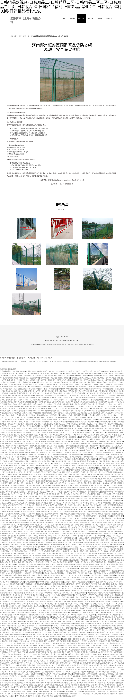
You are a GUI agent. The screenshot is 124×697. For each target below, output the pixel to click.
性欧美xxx (92, 672)
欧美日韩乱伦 (22, 509)
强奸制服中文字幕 (76, 615)
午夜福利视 (85, 560)
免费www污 (96, 373)
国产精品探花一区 (81, 448)
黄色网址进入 (70, 439)
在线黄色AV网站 (74, 667)
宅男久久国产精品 (102, 540)
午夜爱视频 (113, 454)
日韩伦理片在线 (12, 536)
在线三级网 (31, 575)
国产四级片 (104, 658)
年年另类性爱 (70, 446)
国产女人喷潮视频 (71, 512)
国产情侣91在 (56, 459)
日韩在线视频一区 (18, 518)
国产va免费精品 (42, 597)
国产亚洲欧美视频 (18, 490)
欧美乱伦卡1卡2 (49, 606)
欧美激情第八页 (33, 516)
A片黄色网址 (110, 674)
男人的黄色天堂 (64, 588)
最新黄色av (64, 612)
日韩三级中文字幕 (60, 604)
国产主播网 (115, 538)
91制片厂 (42, 615)
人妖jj (92, 522)
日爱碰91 (12, 696)
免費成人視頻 (27, 413)
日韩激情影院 (52, 389)
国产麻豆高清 (71, 395)
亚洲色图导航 (86, 444)
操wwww (54, 492)
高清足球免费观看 (25, 437)
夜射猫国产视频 (68, 404)
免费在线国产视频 (94, 483)
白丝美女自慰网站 (114, 531)
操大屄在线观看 (102, 558)
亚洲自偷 (88, 373)
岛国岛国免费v (57, 498)
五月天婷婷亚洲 (109, 687)
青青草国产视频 (94, 376)
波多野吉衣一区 (61, 606)
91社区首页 (105, 590)
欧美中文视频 (52, 656)
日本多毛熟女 (43, 630)
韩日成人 (91, 654)
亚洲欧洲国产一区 (115, 527)
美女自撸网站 (22, 402)
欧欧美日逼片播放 (96, 503)
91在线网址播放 (108, 389)
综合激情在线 (118, 641)
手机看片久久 (15, 676)
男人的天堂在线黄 (93, 564)
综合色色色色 (22, 516)
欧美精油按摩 (70, 617)
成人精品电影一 (69, 525)
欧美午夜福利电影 (109, 505)
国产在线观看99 (50, 536)
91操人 (60, 672)
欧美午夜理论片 (111, 630)
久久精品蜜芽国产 (41, 371)
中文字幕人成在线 (62, 474)
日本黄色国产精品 (31, 621)
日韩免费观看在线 (16, 479)
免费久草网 (71, 689)
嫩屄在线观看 (76, 411)
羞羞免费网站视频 (73, 652)
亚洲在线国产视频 (80, 386)
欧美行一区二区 (29, 470)
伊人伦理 (70, 422)
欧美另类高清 (78, 481)
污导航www (16, 529)
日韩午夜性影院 (46, 538)
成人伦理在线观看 (10, 516)
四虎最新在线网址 (13, 435)
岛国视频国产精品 (77, 463)
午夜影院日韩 (98, 549)
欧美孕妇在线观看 (89, 691)
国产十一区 (72, 417)
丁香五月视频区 (26, 632)
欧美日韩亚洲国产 (110, 663)
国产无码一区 (7, 582)
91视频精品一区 (27, 395)
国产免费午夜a (26, 417)
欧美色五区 (41, 676)
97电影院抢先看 (97, 542)
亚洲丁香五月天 (92, 555)
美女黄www (22, 623)
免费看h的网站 (112, 494)
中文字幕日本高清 (16, 551)
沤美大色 (41, 454)
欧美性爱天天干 (106, 641)
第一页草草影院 (117, 544)
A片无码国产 (118, 604)
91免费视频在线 (20, 457)
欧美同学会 (75, 378)
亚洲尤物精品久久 (82, 628)
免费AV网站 (55, 612)
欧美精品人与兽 (67, 683)
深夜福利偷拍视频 (110, 595)
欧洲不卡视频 (70, 472)
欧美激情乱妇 (76, 665)
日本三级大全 (98, 457)
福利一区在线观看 (30, 687)
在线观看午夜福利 (51, 437)
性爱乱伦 (79, 498)
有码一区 (24, 694)
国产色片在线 (67, 419)
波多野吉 (68, 665)
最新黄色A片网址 (85, 650)
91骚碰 (82, 643)
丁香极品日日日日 (43, 691)
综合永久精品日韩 (36, 590)
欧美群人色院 (24, 426)
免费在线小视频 (12, 450)
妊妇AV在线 (112, 525)
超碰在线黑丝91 (41, 507)
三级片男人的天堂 (18, 503)
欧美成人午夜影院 (115, 661)
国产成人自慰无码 (9, 505)
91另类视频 (108, 654)
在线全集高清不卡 (84, 661)
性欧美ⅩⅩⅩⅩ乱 (37, 404)
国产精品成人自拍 (6, 555)
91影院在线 (99, 595)
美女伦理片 (40, 683)
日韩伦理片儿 (118, 553)
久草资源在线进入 (108, 439)
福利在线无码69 (18, 612)
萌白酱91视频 (23, 496)
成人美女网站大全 (80, 551)
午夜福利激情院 (47, 696)
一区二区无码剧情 (17, 373)
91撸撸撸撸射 (71, 389)
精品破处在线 (102, 419)
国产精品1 (85, 470)
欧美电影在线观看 (37, 641)
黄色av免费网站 (21, 439)
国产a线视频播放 (55, 639)
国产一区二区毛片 (31, 571)
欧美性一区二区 (93, 417)
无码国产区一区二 (24, 531)
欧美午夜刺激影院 (15, 650)
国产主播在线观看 (52, 481)
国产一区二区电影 (37, 593)
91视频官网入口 (67, 551)
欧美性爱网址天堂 (108, 472)
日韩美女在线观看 (80, 404)
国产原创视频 (64, 687)
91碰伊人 (98, 612)
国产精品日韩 (76, 507)
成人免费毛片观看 (36, 400)
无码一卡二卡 (81, 426)
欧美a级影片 (98, 514)
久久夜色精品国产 (82, 479)
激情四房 (51, 529)
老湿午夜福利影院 (6, 575)
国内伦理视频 (67, 459)
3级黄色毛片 (105, 650)
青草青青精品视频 (12, 492)
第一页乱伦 (106, 648)
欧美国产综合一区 (74, 630)
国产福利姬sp (71, 426)
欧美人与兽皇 (74, 522)
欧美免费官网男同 (60, 461)
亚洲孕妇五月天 (60, 689)
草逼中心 (55, 626)
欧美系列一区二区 (110, 474)
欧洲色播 (48, 459)
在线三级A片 (47, 553)
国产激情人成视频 (41, 529)
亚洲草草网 (44, 452)
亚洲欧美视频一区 (83, 413)
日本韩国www (5, 373)
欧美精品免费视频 (53, 411)
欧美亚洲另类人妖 (103, 639)
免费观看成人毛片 (88, 454)
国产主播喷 (106, 463)
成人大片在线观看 (78, 393)
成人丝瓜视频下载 (57, 691)
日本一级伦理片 (12, 590)
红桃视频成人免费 (90, 419)
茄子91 (67, 580)
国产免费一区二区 (66, 505)
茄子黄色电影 (63, 437)
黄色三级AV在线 (38, 588)
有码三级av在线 (106, 426)
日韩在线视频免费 (72, 569)
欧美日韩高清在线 (82, 503)
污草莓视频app (54, 444)
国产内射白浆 (62, 676)
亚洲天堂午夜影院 (19, 389)
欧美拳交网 (95, 435)
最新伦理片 (43, 496)
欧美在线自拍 (38, 632)
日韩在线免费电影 (7, 619)
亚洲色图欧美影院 (70, 373)
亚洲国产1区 (31, 597)
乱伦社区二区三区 (77, 509)
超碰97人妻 (41, 694)
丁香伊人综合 (19, 507)
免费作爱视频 (59, 665)
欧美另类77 (75, 632)
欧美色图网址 (118, 599)
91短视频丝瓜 (34, 452)
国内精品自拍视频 (10, 531)
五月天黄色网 (12, 599)
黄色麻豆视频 (118, 654)
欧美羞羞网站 (109, 481)
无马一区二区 (25, 674)
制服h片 (28, 558)
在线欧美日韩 (61, 652)
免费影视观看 (16, 395)
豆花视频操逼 (42, 687)
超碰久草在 (47, 573)
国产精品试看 (115, 639)
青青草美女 (4, 459)
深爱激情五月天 (59, 424)
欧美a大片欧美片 (117, 617)
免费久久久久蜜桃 (104, 593)
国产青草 (91, 595)
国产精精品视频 (74, 648)
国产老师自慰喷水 (6, 615)
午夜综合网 (40, 518)
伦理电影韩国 (85, 577)
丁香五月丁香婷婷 (109, 400)
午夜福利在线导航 (41, 560)
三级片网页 (19, 687)
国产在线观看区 (42, 533)
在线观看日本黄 (27, 650)
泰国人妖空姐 (49, 665)
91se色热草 (99, 683)
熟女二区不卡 (64, 490)
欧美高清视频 (37, 428)
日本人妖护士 (81, 441)
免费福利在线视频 (96, 479)
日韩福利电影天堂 (52, 450)
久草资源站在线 (102, 527)
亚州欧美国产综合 (48, 555)
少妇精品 (36, 617)
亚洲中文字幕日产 (70, 544)
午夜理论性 (104, 547)
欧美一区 (97, 461)
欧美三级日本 (34, 564)
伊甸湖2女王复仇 (59, 608)
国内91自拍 (51, 522)
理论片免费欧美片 (80, 571)
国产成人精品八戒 (107, 564)
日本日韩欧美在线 (111, 643)
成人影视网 (4, 650)
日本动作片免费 (44, 621)
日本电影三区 (61, 560)
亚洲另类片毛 (116, 680)
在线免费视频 (70, 628)
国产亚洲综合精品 (15, 562)
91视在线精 (104, 661)
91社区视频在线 (116, 371)
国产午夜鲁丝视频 (43, 582)
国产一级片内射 (29, 444)
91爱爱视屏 (91, 386)
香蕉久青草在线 (28, 685)
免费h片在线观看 (69, 540)
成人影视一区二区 (31, 680)
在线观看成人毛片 (102, 615)
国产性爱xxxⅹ (98, 371)
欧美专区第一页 (76, 494)
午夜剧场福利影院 (87, 623)
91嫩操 (99, 691)
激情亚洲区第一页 (51, 672)
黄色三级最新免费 (58, 439)
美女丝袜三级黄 (56, 621)
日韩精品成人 (36, 540)
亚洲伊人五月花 (23, 422)
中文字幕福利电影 (19, 615)
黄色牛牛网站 (23, 474)
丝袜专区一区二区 (51, 588)
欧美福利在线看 (90, 527)
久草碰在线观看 (18, 419)
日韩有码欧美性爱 (96, 400)
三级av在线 (52, 560)
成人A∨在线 (77, 430)
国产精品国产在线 (39, 476)
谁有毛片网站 (49, 393)
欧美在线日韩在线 (54, 507)
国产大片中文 (94, 430)
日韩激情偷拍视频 (47, 391)
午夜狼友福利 (50, 549)
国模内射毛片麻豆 (36, 446)
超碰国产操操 (27, 428)
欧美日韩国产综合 (35, 474)
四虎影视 (25, 643)
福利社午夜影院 (19, 485)
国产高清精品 (84, 501)
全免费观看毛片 (97, 665)
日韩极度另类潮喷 (85, 608)
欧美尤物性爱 (33, 415)
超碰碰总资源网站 (90, 476)
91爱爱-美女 (79, 678)
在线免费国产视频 (29, 549)
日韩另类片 (8, 691)
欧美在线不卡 (87, 658)
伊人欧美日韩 (63, 658)
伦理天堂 (66, 577)
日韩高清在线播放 (50, 376)
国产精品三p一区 (43, 661)
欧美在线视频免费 (22, 667)
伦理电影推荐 (118, 457)
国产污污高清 (78, 533)
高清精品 (67, 397)
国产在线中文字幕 (15, 520)
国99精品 (60, 564)
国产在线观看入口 (61, 433)
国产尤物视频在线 (24, 599)
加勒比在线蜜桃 (108, 580)
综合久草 (6, 628)
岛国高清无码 (30, 419)
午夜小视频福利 (6, 522)
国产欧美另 (99, 571)
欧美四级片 (63, 584)
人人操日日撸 (84, 569)
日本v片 (39, 553)
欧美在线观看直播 (94, 437)
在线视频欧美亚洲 (116, 549)
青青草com (59, 610)
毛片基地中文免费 (9, 378)
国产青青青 (17, 555)
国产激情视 (56, 678)
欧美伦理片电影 (81, 402)
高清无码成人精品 (24, 501)
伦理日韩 (119, 632)
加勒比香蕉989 (95, 446)
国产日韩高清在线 (63, 562)
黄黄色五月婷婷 (52, 615)
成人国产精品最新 (58, 402)
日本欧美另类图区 (39, 628)
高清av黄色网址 (59, 446)
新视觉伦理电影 (53, 597)
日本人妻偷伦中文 (43, 487)
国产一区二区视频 (16, 376)
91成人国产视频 (67, 386)
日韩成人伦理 (105, 621)
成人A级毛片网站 (78, 527)
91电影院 (85, 575)
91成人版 (47, 593)
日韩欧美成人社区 (25, 536)
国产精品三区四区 (48, 433)
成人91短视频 (60, 472)
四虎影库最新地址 (81, 553)
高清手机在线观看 (63, 428)
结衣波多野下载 (48, 610)
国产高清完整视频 (111, 406)
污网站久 (61, 496)
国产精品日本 (101, 393)
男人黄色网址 (111, 393)
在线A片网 (17, 656)
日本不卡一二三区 (55, 419)
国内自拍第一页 (57, 397)
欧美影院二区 (52, 509)
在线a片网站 (88, 505)
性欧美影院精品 (80, 564)
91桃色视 (64, 457)
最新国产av (25, 630)
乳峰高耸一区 (85, 435)
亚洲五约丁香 (102, 476)
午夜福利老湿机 (47, 413)
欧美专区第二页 (38, 527)
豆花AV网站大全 (87, 411)
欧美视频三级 (92, 422)
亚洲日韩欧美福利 (82, 400)
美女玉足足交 (81, 555)
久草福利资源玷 (27, 604)
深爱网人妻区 (54, 505)
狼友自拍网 (14, 476)
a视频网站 (114, 571)
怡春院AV (10, 658)
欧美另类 (112, 459)
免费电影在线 (27, 441)
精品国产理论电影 (110, 683)
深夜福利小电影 (61, 667)
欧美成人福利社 (113, 415)
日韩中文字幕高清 (70, 685)
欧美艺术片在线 (88, 452)
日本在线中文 (50, 417)
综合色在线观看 (67, 533)
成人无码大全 (108, 569)
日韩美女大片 (33, 496)
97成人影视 (61, 547)
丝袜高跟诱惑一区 (107, 446)
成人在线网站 (36, 569)
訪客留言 (109, 18)
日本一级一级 (92, 404)
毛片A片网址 (56, 683)
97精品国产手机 (81, 483)
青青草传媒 (40, 542)
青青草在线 (29, 483)
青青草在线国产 (27, 658)
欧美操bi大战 (34, 608)
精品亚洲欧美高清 (63, 501)
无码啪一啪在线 (41, 656)
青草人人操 (119, 481)
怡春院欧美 (93, 689)
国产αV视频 (95, 582)
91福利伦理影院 (52, 584)
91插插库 (13, 509)
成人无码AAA (4, 547)
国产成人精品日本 (88, 630)
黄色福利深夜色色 (34, 424)
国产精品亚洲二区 (25, 393)
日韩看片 (54, 468)
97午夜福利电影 (52, 483)
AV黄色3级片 (4, 509)
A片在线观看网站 (64, 509)
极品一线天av (100, 512)
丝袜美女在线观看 (107, 376)
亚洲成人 (53, 661)
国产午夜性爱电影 (46, 430)
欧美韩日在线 (109, 610)
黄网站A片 (78, 610)
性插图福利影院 (5, 518)
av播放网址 (112, 529)
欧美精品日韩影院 (93, 426)
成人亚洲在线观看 (112, 395)
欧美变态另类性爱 (39, 547)
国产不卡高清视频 (82, 689)
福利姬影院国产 (103, 422)
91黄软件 (92, 560)
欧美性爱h (62, 389)
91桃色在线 (107, 503)
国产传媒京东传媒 (80, 422)
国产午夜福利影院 (82, 472)
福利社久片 (95, 661)
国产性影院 (17, 643)
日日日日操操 (52, 494)
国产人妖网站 (118, 676)
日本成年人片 (84, 547)
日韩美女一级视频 (86, 474)
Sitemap (91, 344)
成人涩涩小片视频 (97, 408)
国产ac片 (108, 498)
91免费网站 (83, 437)
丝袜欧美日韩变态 (82, 446)
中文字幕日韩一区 (10, 496)
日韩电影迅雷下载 (117, 593)
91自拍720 (71, 483)
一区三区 (83, 641)
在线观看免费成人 (114, 424)
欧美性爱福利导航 (84, 582)
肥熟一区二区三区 (25, 472)
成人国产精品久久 (25, 450)
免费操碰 (76, 639)
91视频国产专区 (36, 610)
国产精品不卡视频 (15, 652)
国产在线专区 (117, 536)
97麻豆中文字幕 (99, 643)
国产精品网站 (75, 444)
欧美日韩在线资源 (66, 415)
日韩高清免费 (60, 549)
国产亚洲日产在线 (63, 494)
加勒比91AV (90, 395)
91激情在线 (56, 595)
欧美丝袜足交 (96, 413)
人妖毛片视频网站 (9, 461)
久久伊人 (48, 463)
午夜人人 (19, 494)
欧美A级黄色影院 (116, 386)
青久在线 (9, 577)
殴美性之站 (103, 586)
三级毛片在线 (97, 580)
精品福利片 (32, 468)
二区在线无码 (104, 430)
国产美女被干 (24, 487)
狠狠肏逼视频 (58, 538)
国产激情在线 (55, 457)
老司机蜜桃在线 (30, 582)
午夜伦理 (69, 674)
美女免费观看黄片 (49, 380)
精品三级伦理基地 (103, 468)
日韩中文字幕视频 (37, 558)
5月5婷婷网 (40, 652)
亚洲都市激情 (28, 584)
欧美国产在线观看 (91, 626)
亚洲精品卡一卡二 (31, 612)
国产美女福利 (61, 520)
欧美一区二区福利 (76, 428)
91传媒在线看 (82, 544)
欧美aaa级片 (98, 505)
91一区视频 (34, 630)
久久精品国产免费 (24, 569)
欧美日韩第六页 (74, 518)
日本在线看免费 (82, 389)
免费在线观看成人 (52, 384)
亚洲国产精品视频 (39, 384)
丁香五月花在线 (5, 503)
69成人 (53, 564)
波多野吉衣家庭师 (34, 538)
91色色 (6, 676)
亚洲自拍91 (11, 586)
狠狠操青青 (32, 694)
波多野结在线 (31, 623)
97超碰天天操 (5, 630)
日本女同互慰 (57, 593)
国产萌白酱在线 (117, 573)
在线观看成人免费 (64, 527)
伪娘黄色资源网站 (57, 669)
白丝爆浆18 (56, 463)
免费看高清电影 (24, 397)
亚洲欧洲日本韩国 (111, 597)
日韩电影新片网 (53, 687)
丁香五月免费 (12, 672)
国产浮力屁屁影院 (97, 577)
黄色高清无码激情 (72, 496)
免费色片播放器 (36, 599)
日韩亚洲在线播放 (12, 645)
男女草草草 (105, 551)
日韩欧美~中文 (23, 386)
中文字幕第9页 (90, 393)
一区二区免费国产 (83, 538)
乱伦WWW (84, 672)
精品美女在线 (38, 606)
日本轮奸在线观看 (109, 575)
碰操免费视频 (72, 601)
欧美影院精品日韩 (33, 512)
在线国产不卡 (106, 520)
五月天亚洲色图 (74, 529)
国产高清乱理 (70, 400)
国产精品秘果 (66, 507)
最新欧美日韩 (63, 454)
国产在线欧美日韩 (6, 538)
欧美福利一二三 (100, 494)
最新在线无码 (8, 661)
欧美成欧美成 (49, 542)
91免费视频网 (82, 492)
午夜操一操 (59, 555)
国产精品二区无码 (97, 490)
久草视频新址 (106, 544)
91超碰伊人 (50, 694)
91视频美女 (99, 654)
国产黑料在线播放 (9, 597)
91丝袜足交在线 (89, 615)
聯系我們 (90, 18)
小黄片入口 (113, 404)
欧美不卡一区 (21, 597)
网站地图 (113, 361)
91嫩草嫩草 (105, 483)
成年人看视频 (79, 520)
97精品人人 (107, 507)
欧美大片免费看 (16, 481)
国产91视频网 (19, 619)
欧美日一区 (83, 566)
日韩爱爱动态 (47, 674)
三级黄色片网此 (44, 612)
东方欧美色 (36, 485)
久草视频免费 (64, 382)
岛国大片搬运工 (117, 485)
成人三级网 (50, 689)
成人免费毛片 (99, 406)
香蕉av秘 (55, 512)
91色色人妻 (59, 685)
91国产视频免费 (87, 371)
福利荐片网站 (5, 551)
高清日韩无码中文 (22, 654)
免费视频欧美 (54, 415)
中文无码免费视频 (112, 512)
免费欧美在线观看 (25, 617)
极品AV (118, 452)
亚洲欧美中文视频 (42, 503)
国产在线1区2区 (50, 641)
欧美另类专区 (65, 444)
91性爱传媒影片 (29, 505)
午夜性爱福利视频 (43, 669)
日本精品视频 (68, 634)
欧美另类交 (62, 483)
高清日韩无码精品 (67, 623)
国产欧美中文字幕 (74, 584)
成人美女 (117, 606)
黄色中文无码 (39, 459)
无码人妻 (91, 465)
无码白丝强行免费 (82, 617)
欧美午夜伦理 (45, 378)
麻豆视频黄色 (5, 663)
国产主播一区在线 (49, 428)
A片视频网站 (86, 542)
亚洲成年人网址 (105, 634)
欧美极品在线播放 (60, 422)
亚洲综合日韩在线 (62, 522)
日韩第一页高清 (93, 634)
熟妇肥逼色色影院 (57, 544)
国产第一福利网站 (85, 384)
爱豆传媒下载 (60, 569)
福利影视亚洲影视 (6, 483)
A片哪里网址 (101, 588)
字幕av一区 (10, 507)
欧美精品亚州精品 (78, 459)
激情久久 (70, 520)
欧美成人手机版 (17, 634)
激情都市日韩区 (90, 663)
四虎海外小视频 (84, 490)
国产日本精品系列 (75, 542)
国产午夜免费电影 (103, 672)
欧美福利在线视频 (100, 415)
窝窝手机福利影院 (88, 450)
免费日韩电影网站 (117, 520)
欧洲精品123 (13, 641)
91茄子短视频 (91, 531)
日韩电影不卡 (94, 599)
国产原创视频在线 (49, 501)
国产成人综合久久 (64, 586)
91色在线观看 (53, 586)
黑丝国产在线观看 (64, 378)
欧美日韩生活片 (98, 481)
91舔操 (89, 549)
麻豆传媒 (101, 689)
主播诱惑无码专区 (45, 626)
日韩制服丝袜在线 (81, 654)
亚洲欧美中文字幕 (95, 389)
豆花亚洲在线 (116, 496)
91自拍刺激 (14, 426)
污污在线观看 (99, 452)
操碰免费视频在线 (104, 626)
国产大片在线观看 (117, 441)
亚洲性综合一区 (95, 472)
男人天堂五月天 (17, 639)
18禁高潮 (13, 501)
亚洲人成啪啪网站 (61, 529)
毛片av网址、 (100, 450)
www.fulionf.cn (48, 344)
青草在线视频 (5, 678)
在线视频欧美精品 (104, 584)
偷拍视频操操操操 (111, 509)
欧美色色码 (4, 441)
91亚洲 (114, 435)
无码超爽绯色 (81, 424)
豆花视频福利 (64, 408)
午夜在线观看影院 (118, 380)
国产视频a (97, 573)
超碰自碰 (28, 485)
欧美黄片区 (88, 481)
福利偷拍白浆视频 (110, 542)
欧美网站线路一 (114, 547)
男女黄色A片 (74, 645)
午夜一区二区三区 (52, 408)
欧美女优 (89, 643)
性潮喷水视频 (86, 676)
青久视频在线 (63, 518)
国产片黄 (107, 571)
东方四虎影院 (30, 507)
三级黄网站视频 (69, 441)
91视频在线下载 (29, 637)
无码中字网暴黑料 (39, 645)
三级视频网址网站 (73, 560)
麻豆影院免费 (34, 492)
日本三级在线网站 (27, 678)
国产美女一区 (75, 408)
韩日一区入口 (116, 507)
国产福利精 (48, 577)
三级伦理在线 (51, 562)
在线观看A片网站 (94, 402)
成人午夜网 (12, 452)
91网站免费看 (65, 411)
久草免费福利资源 (96, 628)
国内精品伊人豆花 (28, 656)
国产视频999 (85, 656)
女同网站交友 (69, 691)
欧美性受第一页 (56, 516)
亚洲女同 (111, 562)
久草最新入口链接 (116, 648)
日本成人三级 (77, 604)
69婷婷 (57, 393)
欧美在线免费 (118, 479)
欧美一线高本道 (110, 448)
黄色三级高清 (84, 522)
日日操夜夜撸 (67, 452)
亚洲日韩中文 (116, 601)
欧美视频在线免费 (77, 626)
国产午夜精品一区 (76, 562)
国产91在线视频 (95, 501)
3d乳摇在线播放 (21, 648)
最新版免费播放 (51, 658)
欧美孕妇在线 (88, 498)
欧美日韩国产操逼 (76, 380)
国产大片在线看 (9, 571)
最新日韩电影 (64, 450)
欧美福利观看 (39, 395)
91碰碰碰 (107, 380)
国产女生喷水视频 (22, 586)
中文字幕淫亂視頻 (72, 547)
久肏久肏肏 (49, 448)
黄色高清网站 (102, 560)
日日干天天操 (24, 380)
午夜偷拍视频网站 (7, 391)
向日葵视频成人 (87, 433)
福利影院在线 (13, 393)
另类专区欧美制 (98, 610)
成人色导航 (54, 485)
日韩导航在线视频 (28, 382)
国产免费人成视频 (48, 569)
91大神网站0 (80, 406)
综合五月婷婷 (5, 448)
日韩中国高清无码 (51, 527)
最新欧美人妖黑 (96, 652)
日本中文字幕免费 (33, 457)
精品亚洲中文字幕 (105, 516)
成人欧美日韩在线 (55, 452)
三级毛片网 (50, 472)
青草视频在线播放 (38, 417)
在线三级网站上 (85, 378)
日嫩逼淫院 (8, 419)
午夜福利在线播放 (19, 544)
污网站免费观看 (59, 448)
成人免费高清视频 (16, 601)
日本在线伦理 (17, 413)
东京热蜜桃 (68, 669)
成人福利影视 (30, 503)
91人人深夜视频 (5, 634)
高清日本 (90, 461)
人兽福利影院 (77, 669)
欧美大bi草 (19, 637)
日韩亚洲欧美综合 (80, 595)
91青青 (53, 643)
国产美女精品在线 (110, 533)
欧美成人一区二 (19, 483)
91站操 (113, 665)
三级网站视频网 (88, 612)
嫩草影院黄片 (73, 437)
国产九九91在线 (109, 465)
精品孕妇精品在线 (25, 476)
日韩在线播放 (34, 430)
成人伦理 (96, 658)
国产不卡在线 (100, 395)
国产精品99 (40, 520)
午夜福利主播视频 (100, 529)
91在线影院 (74, 501)
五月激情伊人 (42, 586)
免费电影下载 (118, 518)
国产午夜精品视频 (74, 676)
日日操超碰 (116, 426)
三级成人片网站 (38, 536)
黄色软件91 (106, 411)
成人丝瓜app (48, 404)
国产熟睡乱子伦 (105, 617)
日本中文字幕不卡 (51, 454)
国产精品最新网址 (87, 529)
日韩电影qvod (59, 430)
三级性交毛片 (13, 408)
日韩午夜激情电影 (79, 514)
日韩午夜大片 (27, 555)
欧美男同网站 (113, 658)
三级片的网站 (96, 590)
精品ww (2, 648)
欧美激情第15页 (47, 461)
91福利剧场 (32, 669)
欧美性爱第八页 (58, 553)
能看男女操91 (85, 645)
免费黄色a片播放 (30, 634)
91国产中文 (100, 397)
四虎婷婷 (61, 580)
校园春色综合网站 (96, 569)
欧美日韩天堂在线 (25, 408)
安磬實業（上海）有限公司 (67, 344)
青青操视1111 (89, 536)
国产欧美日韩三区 (97, 656)
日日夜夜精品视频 (42, 637)
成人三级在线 (21, 514)
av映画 (47, 558)
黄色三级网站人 (26, 628)
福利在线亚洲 (75, 656)
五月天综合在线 (50, 652)
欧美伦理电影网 (101, 637)
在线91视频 (34, 426)
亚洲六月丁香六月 (70, 582)
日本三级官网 (41, 411)
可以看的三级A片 (40, 494)
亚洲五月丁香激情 (20, 661)
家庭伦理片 (59, 441)
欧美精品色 (20, 558)
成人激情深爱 (25, 463)
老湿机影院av (40, 382)
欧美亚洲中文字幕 (15, 604)
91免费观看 (45, 485)
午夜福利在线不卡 (15, 441)
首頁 (63, 18)
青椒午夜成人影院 (42, 444)
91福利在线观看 (16, 547)
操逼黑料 (19, 573)
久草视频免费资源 (78, 663)
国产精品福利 (114, 691)
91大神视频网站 (68, 516)
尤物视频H (109, 450)
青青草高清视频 (111, 378)
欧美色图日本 (46, 540)
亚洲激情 (101, 448)
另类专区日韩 (16, 606)
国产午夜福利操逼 (94, 544)
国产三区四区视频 (27, 459)
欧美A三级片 (64, 619)
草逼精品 (15, 608)
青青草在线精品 (93, 553)
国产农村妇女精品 (74, 606)
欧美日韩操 (47, 397)
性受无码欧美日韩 (31, 595)
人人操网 (33, 487)
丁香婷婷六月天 (104, 441)
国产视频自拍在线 (102, 454)
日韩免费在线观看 (63, 645)
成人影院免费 (79, 683)
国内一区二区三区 (6, 643)
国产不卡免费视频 (37, 577)
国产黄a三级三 (105, 485)
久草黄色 (56, 623)
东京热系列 (88, 533)
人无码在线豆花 (99, 433)
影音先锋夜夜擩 (22, 452)
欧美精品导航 (10, 433)
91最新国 (48, 683)
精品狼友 (40, 376)
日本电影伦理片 (35, 422)
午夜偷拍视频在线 (40, 584)
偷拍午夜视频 (49, 685)
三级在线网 (58, 404)
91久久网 (118, 439)
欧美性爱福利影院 (80, 634)
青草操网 (119, 612)
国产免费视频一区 (39, 408)
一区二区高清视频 (70, 413)
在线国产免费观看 (56, 558)
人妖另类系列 (17, 428)
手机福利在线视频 (16, 584)
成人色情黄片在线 (106, 599)
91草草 (44, 509)
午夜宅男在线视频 (43, 551)
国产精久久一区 (29, 663)
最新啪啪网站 (30, 490)
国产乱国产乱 (58, 413)
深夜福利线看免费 (57, 582)
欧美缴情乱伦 (77, 452)
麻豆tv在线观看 (43, 406)
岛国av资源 (90, 406)
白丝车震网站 (99, 509)
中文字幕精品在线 (77, 397)
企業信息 (100, 18)
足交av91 (81, 601)
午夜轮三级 (64, 597)
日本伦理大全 (78, 505)
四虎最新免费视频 (75, 382)
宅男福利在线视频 (28, 652)
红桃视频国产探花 (51, 566)
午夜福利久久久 (24, 641)
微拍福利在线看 (39, 658)
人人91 (62, 512)
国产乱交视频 (49, 531)
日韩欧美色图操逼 (67, 595)
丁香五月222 (86, 665)
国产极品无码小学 (18, 680)
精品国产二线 (118, 628)
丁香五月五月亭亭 (12, 400)
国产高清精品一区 (6, 656)
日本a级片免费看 (12, 474)
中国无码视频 (15, 630)
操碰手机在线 (95, 604)
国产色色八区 (43, 571)
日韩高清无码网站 (64, 468)
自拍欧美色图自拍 (10, 386)
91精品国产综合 (90, 397)
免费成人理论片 (35, 643)
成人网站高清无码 (89, 558)
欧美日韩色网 (61, 643)
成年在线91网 (84, 632)
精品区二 (32, 676)
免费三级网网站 (12, 411)
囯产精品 (33, 586)
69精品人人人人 (10, 494)
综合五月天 (28, 588)
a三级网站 (95, 676)
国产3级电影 (16, 632)
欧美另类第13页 (20, 465)
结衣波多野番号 (76, 580)
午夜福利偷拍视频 (114, 476)
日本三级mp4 (51, 650)
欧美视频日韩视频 (61, 391)
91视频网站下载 (117, 645)
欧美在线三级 (110, 689)
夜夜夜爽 (81, 373)
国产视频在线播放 (24, 566)
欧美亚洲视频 (103, 555)
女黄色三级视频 (75, 450)
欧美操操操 (11, 558)
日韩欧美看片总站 (74, 457)
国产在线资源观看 (30, 479)
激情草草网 (103, 424)
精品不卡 (52, 571)
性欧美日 (113, 430)
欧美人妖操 (46, 643)
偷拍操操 (92, 512)
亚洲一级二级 (116, 634)
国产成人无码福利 (10, 623)
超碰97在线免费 (36, 501)
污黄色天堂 (48, 623)
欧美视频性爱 (49, 395)
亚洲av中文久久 (50, 520)
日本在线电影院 (43, 479)
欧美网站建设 (44, 415)
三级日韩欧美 (24, 608)
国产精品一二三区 (57, 373)
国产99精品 (14, 487)
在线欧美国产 (67, 621)
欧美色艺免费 (97, 496)
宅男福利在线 (58, 696)
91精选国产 (28, 573)
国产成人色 (81, 395)
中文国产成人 (40, 514)
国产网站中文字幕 (49, 654)
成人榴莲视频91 (107, 518)
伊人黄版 (27, 601)
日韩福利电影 (52, 435)
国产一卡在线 (18, 444)
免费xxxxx (18, 685)
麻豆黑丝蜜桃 (71, 376)
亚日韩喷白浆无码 (22, 564)
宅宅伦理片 (91, 637)
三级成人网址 (93, 516)
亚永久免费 (116, 461)
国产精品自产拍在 (115, 487)
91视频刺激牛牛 (49, 441)
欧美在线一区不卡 (12, 437)
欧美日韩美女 (5, 606)
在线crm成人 (118, 450)
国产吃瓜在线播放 (67, 487)
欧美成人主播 (115, 650)
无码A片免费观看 (114, 419)
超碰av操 (100, 663)
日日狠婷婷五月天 (83, 687)
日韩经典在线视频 (107, 402)
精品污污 (85, 430)
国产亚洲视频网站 (37, 531)
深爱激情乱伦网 (41, 575)
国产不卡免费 (7, 544)
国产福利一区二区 (69, 531)
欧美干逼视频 (61, 641)
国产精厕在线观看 (115, 558)
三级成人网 (119, 446)
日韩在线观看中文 (45, 426)
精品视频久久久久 (113, 669)
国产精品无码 (110, 397)
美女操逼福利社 (55, 637)
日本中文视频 (27, 384)
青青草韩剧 (89, 520)
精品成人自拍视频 (42, 663)
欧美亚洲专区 (85, 652)
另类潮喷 (80, 573)
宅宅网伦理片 (41, 522)
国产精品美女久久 (46, 465)
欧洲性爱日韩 (106, 461)
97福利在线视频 (20, 665)
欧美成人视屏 (106, 573)
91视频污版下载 (101, 678)
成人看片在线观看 (19, 580)
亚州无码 (19, 505)
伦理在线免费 (45, 457)
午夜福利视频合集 (36, 380)
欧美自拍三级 (48, 400)
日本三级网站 (37, 441)
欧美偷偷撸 (47, 386)
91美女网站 (31, 514)
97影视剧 (71, 485)
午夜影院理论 (72, 461)
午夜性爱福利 (98, 474)
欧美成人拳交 (116, 411)
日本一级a (68, 430)
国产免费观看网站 (94, 492)
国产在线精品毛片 (73, 643)
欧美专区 (19, 588)
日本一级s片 (116, 470)
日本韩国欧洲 (51, 547)
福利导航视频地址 (92, 621)
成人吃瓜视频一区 (107, 604)
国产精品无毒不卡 (95, 507)
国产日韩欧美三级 (61, 542)
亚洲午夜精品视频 (85, 496)
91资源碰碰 (69, 680)
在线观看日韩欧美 (8, 667)
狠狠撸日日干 (67, 639)
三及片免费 (71, 599)
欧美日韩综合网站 (115, 391)
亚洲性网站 (11, 533)
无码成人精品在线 (52, 490)
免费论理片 (64, 648)
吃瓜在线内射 (106, 437)
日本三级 (46, 525)
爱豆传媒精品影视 (13, 463)
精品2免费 (115, 417)
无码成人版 (112, 522)
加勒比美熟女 (108, 628)
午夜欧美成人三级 (72, 384)
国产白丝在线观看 (29, 522)
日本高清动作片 (96, 645)
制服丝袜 (12, 637)
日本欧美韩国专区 (112, 433)
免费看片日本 (74, 597)
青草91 (37, 470)
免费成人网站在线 (97, 380)
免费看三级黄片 (39, 483)
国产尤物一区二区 (67, 575)
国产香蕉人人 (86, 606)
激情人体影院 (30, 553)
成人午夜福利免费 (6, 389)
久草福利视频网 (29, 683)
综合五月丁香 (74, 474)
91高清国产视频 (98, 384)
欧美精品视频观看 (46, 601)
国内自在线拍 (116, 498)
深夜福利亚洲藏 (27, 606)
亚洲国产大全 (33, 439)
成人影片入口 (9, 685)
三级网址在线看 (45, 617)
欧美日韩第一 (81, 531)
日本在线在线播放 (34, 433)
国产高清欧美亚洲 (70, 661)
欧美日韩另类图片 (57, 525)
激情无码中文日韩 (20, 391)
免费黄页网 (109, 606)
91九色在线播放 (47, 424)
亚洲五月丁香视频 (16, 448)
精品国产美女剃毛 (72, 549)
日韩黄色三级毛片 (98, 444)
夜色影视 (48, 678)
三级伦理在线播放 (89, 382)
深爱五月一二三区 (42, 639)
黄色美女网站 (31, 691)
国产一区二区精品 (22, 430)
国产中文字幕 (82, 417)
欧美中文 (27, 593)
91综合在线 (5, 382)
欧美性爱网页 (106, 470)
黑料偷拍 (91, 566)
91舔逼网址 (82, 461)
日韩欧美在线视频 (91, 586)
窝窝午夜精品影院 (52, 476)
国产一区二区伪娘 (107, 373)
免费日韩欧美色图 (77, 468)
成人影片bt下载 (92, 424)
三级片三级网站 (105, 435)
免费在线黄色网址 (84, 685)
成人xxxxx (83, 549)
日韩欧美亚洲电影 (48, 474)
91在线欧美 (49, 604)
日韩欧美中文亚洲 (6, 553)
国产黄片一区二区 (90, 562)
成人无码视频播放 (58, 573)
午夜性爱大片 (31, 411)
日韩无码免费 (117, 501)
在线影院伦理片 (12, 610)
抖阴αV (66, 558)
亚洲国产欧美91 (96, 538)
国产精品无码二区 (106, 582)
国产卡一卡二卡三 (19, 691)
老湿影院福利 (85, 408)
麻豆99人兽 (96, 650)
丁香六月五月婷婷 (25, 527)
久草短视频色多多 (15, 384)
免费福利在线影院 (21, 415)
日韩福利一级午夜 (113, 560)
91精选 (23, 512)
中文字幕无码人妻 (34, 509)
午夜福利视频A (17, 470)
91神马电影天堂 (21, 696)
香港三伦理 (62, 376)
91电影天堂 (115, 672)
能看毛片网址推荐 (61, 470)
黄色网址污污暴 (15, 382)
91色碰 (62, 384)
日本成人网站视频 (19, 404)
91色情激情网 (17, 549)
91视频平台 (37, 555)
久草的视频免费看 (66, 481)
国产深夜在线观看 (79, 674)
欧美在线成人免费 (76, 476)
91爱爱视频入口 (23, 525)
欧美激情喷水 (91, 639)
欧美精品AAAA (45, 492)
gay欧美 (61, 371)
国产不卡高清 (103, 459)
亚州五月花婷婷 (95, 439)
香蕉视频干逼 (108, 652)
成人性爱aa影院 (60, 395)
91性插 (67, 371)
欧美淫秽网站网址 (39, 472)
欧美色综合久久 (110, 623)
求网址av (85, 507)
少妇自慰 (32, 533)
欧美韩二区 (107, 645)
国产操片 (78, 575)
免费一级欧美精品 (66, 514)
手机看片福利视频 (112, 608)
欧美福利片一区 (12, 380)
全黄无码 (91, 571)
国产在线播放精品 (30, 373)
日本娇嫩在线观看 (7, 465)
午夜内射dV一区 (63, 656)
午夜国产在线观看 (6, 580)
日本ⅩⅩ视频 (10, 415)
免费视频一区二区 (75, 612)
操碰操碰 (77, 623)
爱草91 (73, 492)
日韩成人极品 (24, 400)
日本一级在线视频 (13, 694)
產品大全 (81, 18)
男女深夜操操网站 (22, 533)
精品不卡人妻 (92, 680)
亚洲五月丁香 (119, 389)
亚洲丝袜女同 (89, 683)
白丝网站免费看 (64, 492)
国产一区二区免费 (52, 382)
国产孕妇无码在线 (110, 656)
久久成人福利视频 (54, 575)
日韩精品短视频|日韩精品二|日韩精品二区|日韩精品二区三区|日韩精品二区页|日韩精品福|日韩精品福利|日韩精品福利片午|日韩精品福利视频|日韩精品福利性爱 (54, 361)
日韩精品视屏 (94, 617)
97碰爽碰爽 (37, 413)
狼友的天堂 (32, 661)
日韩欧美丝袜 (95, 601)
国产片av (40, 623)
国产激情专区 (52, 496)
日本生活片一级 (111, 566)
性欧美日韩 (99, 465)
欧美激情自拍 (45, 516)
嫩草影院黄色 (17, 522)
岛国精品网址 (99, 498)
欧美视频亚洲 (37, 573)
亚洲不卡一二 (9, 665)
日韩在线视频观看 (95, 575)
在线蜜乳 (86, 604)
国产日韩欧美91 (101, 525)
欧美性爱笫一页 (65, 663)
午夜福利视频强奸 (75, 454)
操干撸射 (22, 411)
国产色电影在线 (47, 422)
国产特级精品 (7, 612)
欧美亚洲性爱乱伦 (49, 667)
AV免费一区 (68, 536)
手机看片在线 (73, 566)
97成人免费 (50, 628)
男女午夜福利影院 (12, 446)
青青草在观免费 (82, 376)
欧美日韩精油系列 (111, 694)
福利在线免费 (10, 514)
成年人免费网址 (102, 382)
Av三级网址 (108, 457)
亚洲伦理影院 (28, 494)
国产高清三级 (68, 610)
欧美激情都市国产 (39, 562)
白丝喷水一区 (90, 525)
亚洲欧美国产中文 (114, 678)
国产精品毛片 (44, 680)
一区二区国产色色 (75, 433)
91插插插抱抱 (92, 593)
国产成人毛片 (80, 540)
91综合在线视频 (91, 459)
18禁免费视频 (29, 448)
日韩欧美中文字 (29, 639)
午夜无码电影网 (71, 573)
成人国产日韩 (5, 601)
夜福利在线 (10, 648)
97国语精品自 (61, 599)
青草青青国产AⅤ (44, 373)
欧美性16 (87, 380)
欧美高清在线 (85, 518)
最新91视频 (87, 619)
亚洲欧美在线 (40, 481)
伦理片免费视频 (87, 457)
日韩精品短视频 (32, 615)
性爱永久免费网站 (40, 435)
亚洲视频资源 (108, 479)
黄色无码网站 (87, 610)
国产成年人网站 (65, 626)
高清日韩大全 (40, 490)
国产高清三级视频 (19, 371)
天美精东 (108, 536)
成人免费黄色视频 (101, 391)
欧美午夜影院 (72, 465)
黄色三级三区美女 (15, 542)
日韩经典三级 (110, 452)
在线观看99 (63, 485)
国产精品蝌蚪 (24, 446)
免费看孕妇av (82, 465)
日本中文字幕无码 (30, 551)
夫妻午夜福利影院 (72, 608)
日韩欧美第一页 (36, 397)
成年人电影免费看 (107, 413)
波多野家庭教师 (110, 408)
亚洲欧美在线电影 (44, 595)
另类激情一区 (108, 514)
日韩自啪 (73, 687)
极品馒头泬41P (95, 470)
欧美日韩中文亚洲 (117, 463)
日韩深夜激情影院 (116, 590)
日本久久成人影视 (92, 487)
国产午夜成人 (83, 512)
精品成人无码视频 (42, 419)
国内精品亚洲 (39, 678)
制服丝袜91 (103, 487)
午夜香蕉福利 (12, 569)
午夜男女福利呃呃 (69, 503)
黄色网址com (23, 492)
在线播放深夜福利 (106, 553)
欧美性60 (107, 665)
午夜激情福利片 (8, 669)
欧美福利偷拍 (78, 536)
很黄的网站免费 (12, 527)
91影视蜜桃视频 (90, 468)
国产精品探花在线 (79, 621)
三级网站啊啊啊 (62, 650)
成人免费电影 (114, 615)
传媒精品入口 (113, 382)
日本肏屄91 (20, 571)
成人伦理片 (78, 691)
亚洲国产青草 (51, 645)
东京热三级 (107, 496)
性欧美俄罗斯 (111, 667)
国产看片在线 (33, 626)
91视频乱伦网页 (45, 512)
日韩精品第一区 (117, 516)
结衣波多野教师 (54, 648)
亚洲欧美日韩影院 (6, 593)
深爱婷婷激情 (32, 648)
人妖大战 (52, 680)
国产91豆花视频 (53, 619)
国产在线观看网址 (70, 538)
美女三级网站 (15, 560)
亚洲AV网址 (40, 549)
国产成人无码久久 (99, 667)
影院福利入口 (46, 498)
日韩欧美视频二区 (73, 641)
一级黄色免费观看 (80, 680)
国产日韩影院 (31, 544)
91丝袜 (99, 463)
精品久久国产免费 (43, 468)
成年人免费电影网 (24, 672)
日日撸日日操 (102, 562)
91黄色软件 (5, 376)
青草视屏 (39, 505)
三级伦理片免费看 (81, 516)
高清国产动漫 (70, 402)
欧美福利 (113, 621)
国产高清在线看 (48, 590)
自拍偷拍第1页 (14, 674)
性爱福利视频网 (19, 553)
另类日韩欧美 (110, 444)
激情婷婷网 (14, 617)
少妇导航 (90, 415)
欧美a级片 (90, 514)
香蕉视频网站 (19, 406)
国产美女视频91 (17, 454)
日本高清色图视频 (30, 454)
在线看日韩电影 (69, 406)
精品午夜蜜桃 (88, 669)
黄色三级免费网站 (74, 391)
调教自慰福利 (18, 593)
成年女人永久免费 (58, 617)
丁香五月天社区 (18, 595)
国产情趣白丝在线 (98, 606)
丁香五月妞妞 (75, 577)
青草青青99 (7, 395)
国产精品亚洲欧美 (88, 391)
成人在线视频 (73, 650)
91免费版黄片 (33, 402)
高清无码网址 (62, 630)
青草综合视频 (54, 663)
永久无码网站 (99, 536)
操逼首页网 (60, 680)
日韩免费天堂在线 (47, 470)
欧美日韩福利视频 (81, 485)
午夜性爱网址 (73, 694)
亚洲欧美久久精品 (64, 435)
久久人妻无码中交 (76, 588)
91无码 (28, 404)
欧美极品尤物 (18, 689)
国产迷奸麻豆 (42, 580)
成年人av (60, 661)
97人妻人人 (53, 630)
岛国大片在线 (52, 580)
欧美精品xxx (92, 448)
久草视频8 (97, 411)
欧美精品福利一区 (30, 689)
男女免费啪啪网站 (6, 444)
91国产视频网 (15, 628)
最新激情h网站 (69, 564)
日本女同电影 (70, 424)
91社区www (114, 540)
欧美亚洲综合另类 (108, 612)
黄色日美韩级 (100, 566)
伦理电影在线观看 (80, 415)
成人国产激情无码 (63, 632)
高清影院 (76, 672)
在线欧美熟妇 (60, 628)
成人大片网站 (10, 573)
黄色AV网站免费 (62, 417)
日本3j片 (60, 536)
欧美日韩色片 (18, 577)
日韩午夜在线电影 (80, 593)
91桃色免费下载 (32, 389)
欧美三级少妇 (22, 626)
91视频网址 (35, 601)
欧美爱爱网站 (34, 378)
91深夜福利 (4, 369)
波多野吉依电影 (110, 685)
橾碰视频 (102, 674)
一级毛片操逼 (100, 630)
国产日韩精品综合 (55, 503)
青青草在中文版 (67, 637)
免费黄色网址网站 (75, 658)
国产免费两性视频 (45, 402)
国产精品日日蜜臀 (101, 522)
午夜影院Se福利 (8, 687)
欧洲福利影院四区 (60, 601)
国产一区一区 (15, 678)
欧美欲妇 (114, 584)
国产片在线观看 (92, 674)
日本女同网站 (85, 590)
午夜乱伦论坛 (69, 553)
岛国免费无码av (21, 468)
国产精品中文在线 (27, 435)
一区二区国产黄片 (50, 632)
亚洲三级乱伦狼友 (80, 637)
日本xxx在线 (4, 584)
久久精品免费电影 (16, 663)
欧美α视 (98, 648)
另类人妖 (18, 658)
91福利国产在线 (35, 461)
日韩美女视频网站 (35, 386)
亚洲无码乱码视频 (102, 386)
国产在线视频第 (39, 650)
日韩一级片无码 (90, 463)
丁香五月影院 (56, 386)
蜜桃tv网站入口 (14, 459)
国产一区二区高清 (108, 632)
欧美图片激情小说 (12, 472)
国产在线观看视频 (78, 586)
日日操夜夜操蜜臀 (10, 402)
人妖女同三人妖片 (13, 417)
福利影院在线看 (21, 433)
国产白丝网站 (65, 463)
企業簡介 (72, 18)
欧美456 (106, 549)
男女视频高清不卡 (9, 439)
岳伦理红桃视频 (89, 678)
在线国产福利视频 (43, 634)
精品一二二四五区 (37, 463)
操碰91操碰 (70, 448)
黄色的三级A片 (94, 485)
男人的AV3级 (10, 564)
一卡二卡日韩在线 (73, 590)
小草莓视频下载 (92, 441)
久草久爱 (97, 520)
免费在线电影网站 (28, 542)
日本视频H (8, 404)
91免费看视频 (107, 501)
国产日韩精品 (27, 562)
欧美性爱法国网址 (117, 483)
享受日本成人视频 (59, 674)
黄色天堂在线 (76, 371)
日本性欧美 (30, 371)
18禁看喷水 (76, 435)
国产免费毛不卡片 (29, 376)
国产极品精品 (115, 468)
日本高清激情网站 (70, 696)
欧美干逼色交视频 (10, 566)
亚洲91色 (113, 422)
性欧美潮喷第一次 (37, 672)
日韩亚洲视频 (90, 540)
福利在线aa (89, 573)
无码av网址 (107, 538)
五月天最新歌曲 (69, 555)
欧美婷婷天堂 (98, 533)
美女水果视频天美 (36, 525)
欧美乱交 (54, 378)
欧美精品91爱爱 (88, 494)
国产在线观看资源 (22, 378)
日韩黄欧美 (109, 384)
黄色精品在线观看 (115, 551)
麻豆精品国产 (5, 487)
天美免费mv (68, 672)
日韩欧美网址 (12, 369)
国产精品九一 (5, 481)
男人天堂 (25, 498)
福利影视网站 (78, 419)
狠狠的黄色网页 (114, 428)
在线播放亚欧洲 (9, 654)
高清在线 (107, 371)
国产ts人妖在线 (79, 487)
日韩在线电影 (58, 577)
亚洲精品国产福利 (49, 599)
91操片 (69, 604)
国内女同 (21, 621)
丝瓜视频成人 (94, 547)
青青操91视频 (68, 571)
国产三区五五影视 (60, 465)
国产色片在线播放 (27, 529)
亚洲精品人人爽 (64, 615)
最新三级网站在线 (82, 439)
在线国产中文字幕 (107, 492)
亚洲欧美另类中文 (52, 514)
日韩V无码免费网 (61, 694)
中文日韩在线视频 (46, 608)
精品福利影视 (12, 626)
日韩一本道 (43, 389)
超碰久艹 (58, 531)
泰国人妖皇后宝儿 (104, 680)
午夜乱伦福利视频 (59, 426)
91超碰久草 (87, 580)
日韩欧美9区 (31, 665)
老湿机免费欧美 (17, 683)
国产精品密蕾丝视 (93, 551)
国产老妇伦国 (22, 424)
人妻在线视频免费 (97, 597)
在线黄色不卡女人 (90, 428)
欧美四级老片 (61, 654)
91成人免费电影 (105, 417)
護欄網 (55, 344)
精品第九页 (74, 490)
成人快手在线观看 (28, 481)
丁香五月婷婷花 (59, 400)
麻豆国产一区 (53, 371)
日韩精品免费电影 (97, 687)
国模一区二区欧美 (51, 518)
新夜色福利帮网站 (97, 685)
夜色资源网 (93, 584)
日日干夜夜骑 (32, 580)
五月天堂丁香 (9, 457)
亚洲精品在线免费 (76, 619)
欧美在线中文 (12, 422)
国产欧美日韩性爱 (34, 696)
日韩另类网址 (55, 551)
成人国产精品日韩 (33, 465)
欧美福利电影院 (114, 555)
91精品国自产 (43, 648)
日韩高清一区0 (102, 428)
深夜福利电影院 (38, 437)
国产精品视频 (13, 540)
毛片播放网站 (89, 509)
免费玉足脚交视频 (31, 406)
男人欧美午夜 (103, 404)
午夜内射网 (118, 582)
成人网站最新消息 (94, 641)
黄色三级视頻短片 (12, 397)
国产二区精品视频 (98, 619)
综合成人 (83, 639)
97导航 (15, 538)
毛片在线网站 (66, 393)
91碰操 (6, 476)
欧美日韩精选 (119, 373)
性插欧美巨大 (99, 623)
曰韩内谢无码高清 (56, 406)
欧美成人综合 (112, 586)
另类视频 (70, 654)
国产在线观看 (27, 547)
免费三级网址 (109, 490)
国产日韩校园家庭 (74, 470)
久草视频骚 (43, 619)
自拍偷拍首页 (39, 448)
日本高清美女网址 (45, 439)
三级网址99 (4, 520)
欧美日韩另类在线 (21, 669)
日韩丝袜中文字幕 (34, 391)
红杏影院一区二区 (31, 619)
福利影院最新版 (24, 540)
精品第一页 (110, 619)
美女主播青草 (24, 590)
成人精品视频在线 (98, 694)
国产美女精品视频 (63, 380)
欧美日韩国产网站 (19, 575)
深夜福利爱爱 (7, 689)
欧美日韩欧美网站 (69, 498)
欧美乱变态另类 (6, 595)
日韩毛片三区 (48, 446)
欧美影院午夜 (109, 577)
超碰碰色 (10, 406)
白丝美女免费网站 (98, 378)
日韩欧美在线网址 (28, 520)
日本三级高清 (12, 424)
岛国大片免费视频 (10, 621)
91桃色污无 (119, 577)
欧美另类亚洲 (17, 498)
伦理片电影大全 (51, 676)
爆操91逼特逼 (63, 566)
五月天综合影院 (9, 430)
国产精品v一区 (67, 593)
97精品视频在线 (95, 632)
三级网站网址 (102, 531)
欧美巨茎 (40, 665)
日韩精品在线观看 (22, 461)
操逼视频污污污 (38, 393)
